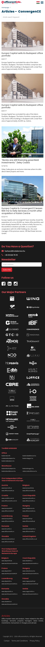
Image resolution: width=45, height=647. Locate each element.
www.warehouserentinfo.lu (9, 584)
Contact (7, 641)
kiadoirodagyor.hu (27, 458)
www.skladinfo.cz (27, 561)
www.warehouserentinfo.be (10, 563)
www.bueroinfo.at (7, 488)
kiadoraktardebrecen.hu (9, 471)
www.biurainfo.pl (27, 518)
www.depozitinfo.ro (7, 591)
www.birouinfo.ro (7, 529)
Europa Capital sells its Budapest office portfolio (22, 54)
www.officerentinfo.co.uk (29, 539)
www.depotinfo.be (7, 561)
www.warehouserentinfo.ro (9, 594)
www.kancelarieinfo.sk (8, 539)
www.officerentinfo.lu (8, 521)
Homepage (5, 7)
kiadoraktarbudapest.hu (8, 468)
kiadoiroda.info (6, 456)
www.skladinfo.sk (7, 601)
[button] (41, 2)
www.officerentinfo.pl (28, 521)
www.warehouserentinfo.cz (30, 563)
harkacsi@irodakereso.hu (13, 251)
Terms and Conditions (20, 641)
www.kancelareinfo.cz (28, 498)
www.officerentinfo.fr (8, 511)
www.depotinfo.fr (7, 571)
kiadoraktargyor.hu (28, 468)
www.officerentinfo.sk (8, 542)
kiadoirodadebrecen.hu (29, 456)
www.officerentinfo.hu (28, 511)
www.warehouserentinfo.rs (30, 594)
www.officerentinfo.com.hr (9, 501)
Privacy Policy (35, 641)
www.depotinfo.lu (7, 581)
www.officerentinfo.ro (8, 531)
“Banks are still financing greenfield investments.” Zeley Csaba (20, 161)
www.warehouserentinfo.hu (30, 573)
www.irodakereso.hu (28, 508)
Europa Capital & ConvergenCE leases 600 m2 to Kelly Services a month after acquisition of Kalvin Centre (22, 211)
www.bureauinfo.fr (7, 508)
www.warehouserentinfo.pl (30, 584)
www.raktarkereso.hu (28, 571)
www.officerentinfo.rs (28, 531)
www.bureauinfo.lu (7, 518)
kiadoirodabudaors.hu (8, 461)
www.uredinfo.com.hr (8, 498)
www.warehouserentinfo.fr (9, 573)
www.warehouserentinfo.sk (9, 604)
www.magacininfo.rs (28, 591)
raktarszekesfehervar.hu (29, 471)
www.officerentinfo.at (8, 490)
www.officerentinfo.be (28, 490)
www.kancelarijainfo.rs (29, 529)
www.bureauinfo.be (28, 488)
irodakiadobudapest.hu (8, 458)
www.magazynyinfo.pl (28, 581)
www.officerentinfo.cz (28, 501)
